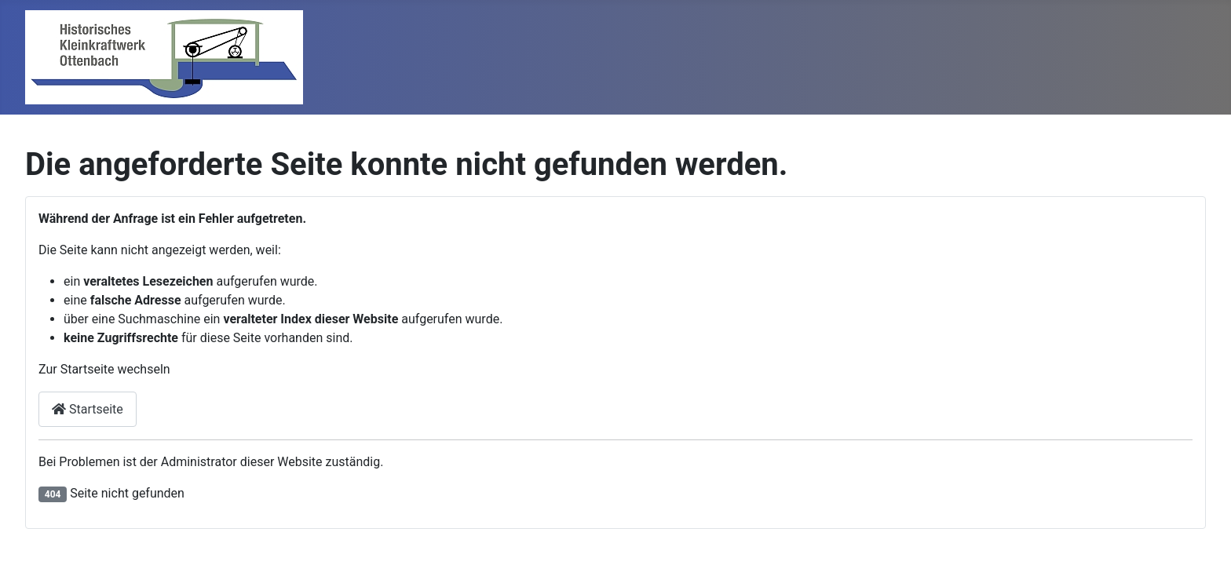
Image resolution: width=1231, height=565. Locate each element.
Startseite (87, 409)
